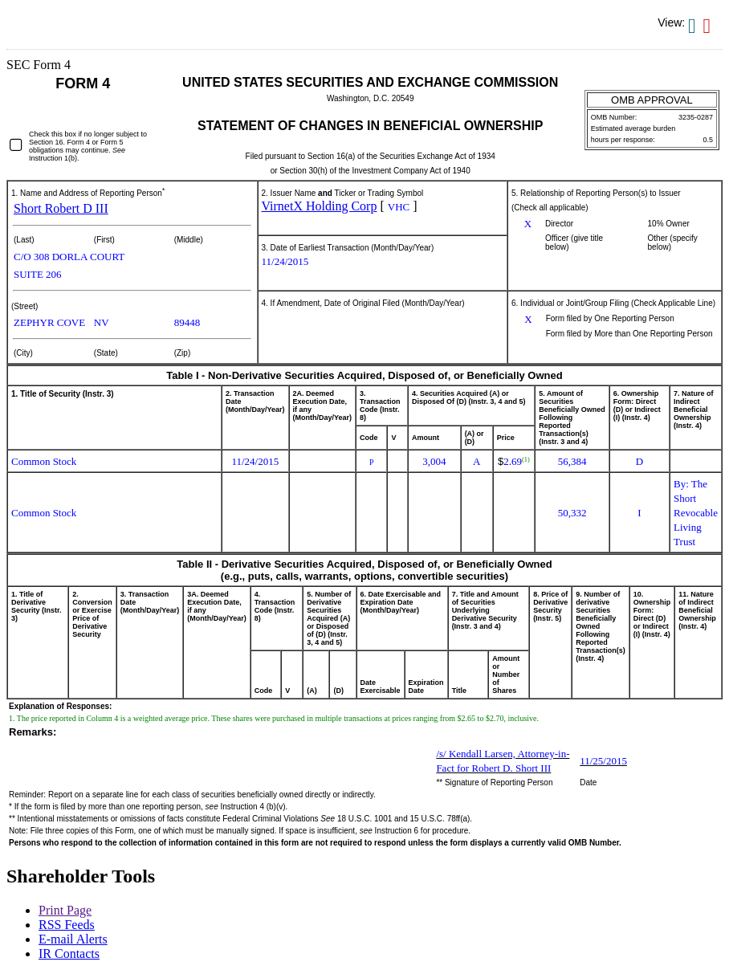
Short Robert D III (61, 208)
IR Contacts (69, 953)
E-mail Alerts (73, 939)
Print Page (65, 910)
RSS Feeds (67, 924)
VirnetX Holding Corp (319, 206)
